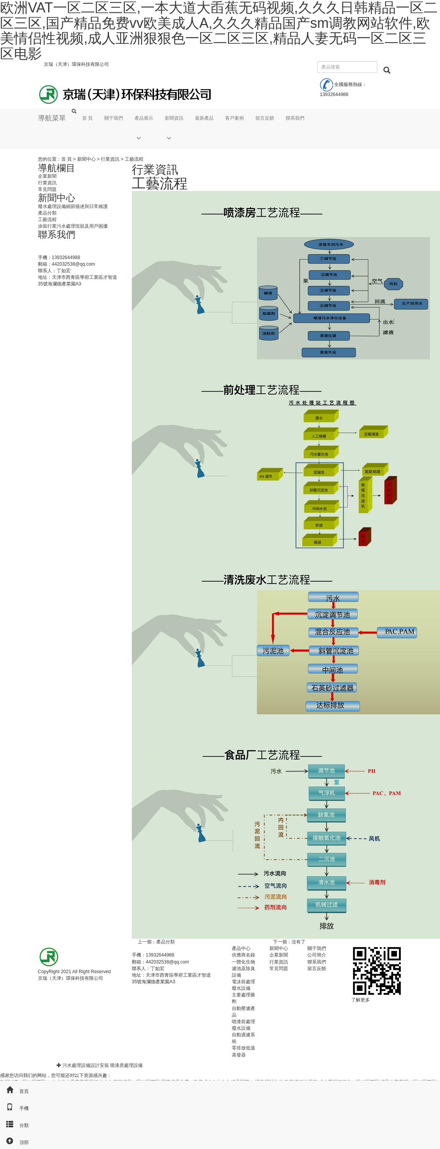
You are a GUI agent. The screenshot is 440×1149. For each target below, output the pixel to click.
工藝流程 (47, 219)
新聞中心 (86, 159)
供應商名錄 (243, 955)
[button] (144, 138)
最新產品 (204, 118)
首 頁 (87, 118)
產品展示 (144, 118)
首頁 (14, 1091)
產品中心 (241, 948)
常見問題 (47, 189)
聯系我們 (295, 118)
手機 (14, 1108)
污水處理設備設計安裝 (85, 1065)
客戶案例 (234, 118)
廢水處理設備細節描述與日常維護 (73, 206)
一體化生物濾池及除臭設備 (243, 968)
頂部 (14, 1142)
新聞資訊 (174, 118)
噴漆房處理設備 (126, 1065)
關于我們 (113, 118)
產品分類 (165, 942)
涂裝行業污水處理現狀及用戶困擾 (73, 226)
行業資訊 (110, 159)
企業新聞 (47, 176)
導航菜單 (52, 118)
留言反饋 (264, 118)
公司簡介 (316, 955)
